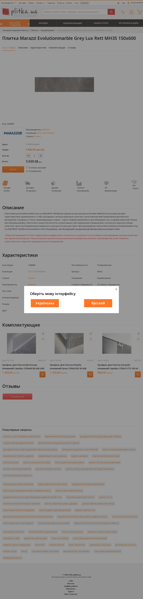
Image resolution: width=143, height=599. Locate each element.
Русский (98, 303)
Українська (45, 303)
